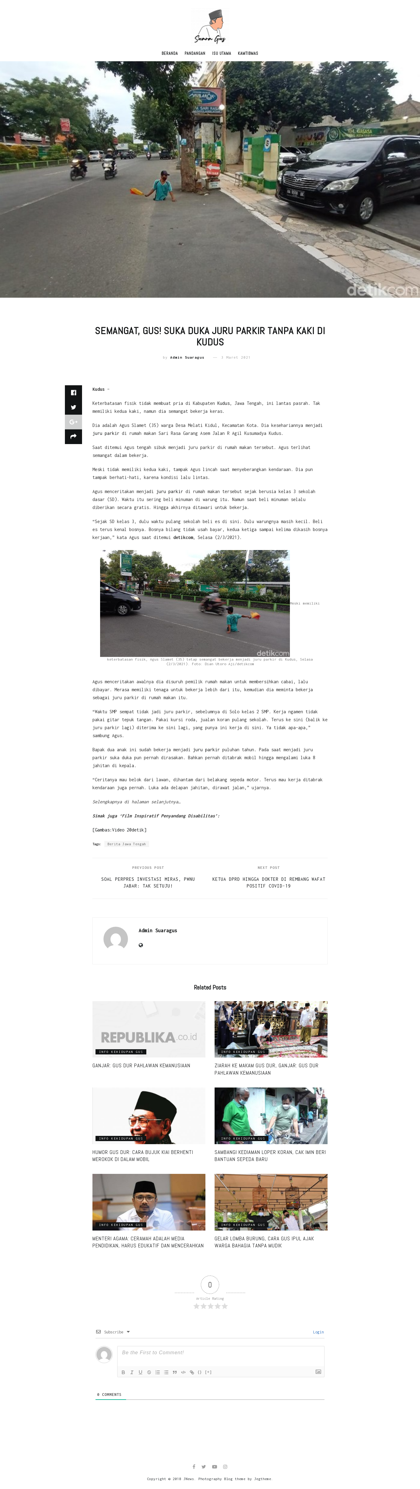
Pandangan (195, 53)
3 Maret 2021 (236, 357)
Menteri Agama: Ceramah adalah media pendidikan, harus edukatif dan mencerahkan (148, 1242)
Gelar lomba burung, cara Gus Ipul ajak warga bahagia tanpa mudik (264, 1242)
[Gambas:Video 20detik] (119, 829)
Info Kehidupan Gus (121, 1052)
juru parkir (105, 433)
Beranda (170, 53)
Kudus (223, 403)
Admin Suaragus (187, 357)
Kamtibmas (248, 53)
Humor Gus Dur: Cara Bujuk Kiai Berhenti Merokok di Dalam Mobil (142, 1156)
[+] (208, 1372)
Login (317, 1332)
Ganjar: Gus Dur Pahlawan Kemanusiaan (141, 1065)
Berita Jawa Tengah (126, 844)
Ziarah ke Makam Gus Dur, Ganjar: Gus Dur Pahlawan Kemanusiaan (267, 1069)
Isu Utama (221, 53)
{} (200, 1372)
